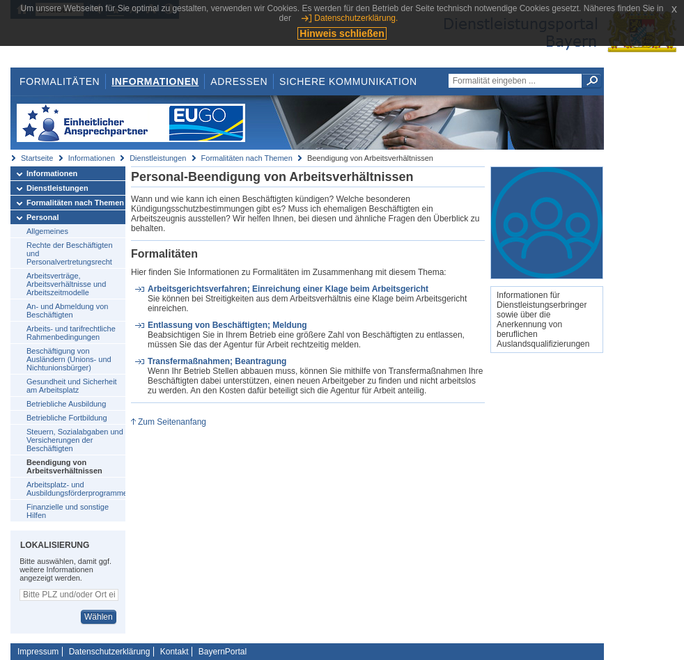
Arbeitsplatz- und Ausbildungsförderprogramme (75, 488)
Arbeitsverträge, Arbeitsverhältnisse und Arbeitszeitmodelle (66, 284)
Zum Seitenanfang (172, 422)
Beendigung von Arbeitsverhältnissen (64, 466)
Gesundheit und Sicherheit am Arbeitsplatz (71, 385)
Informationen (155, 81)
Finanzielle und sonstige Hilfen (67, 511)
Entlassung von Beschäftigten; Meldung (227, 325)
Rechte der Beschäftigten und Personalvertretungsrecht (69, 253)
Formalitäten (60, 81)
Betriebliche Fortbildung (66, 418)
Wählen (98, 617)
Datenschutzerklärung (109, 652)
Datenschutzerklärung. (356, 18)
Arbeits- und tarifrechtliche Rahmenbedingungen (71, 332)
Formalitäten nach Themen (247, 158)
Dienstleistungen (158, 158)
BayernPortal (223, 652)
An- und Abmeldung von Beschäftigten (67, 310)
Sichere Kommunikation (348, 81)
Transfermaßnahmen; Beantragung (217, 361)
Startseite (37, 158)
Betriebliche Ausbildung (66, 404)
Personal (42, 217)
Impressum (38, 652)
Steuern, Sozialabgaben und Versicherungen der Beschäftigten (74, 440)
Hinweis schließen (342, 33)
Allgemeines (47, 231)
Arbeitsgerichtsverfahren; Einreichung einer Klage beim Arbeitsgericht (288, 289)
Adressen (238, 81)
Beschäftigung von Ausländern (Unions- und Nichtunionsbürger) (68, 359)
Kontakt (174, 652)
